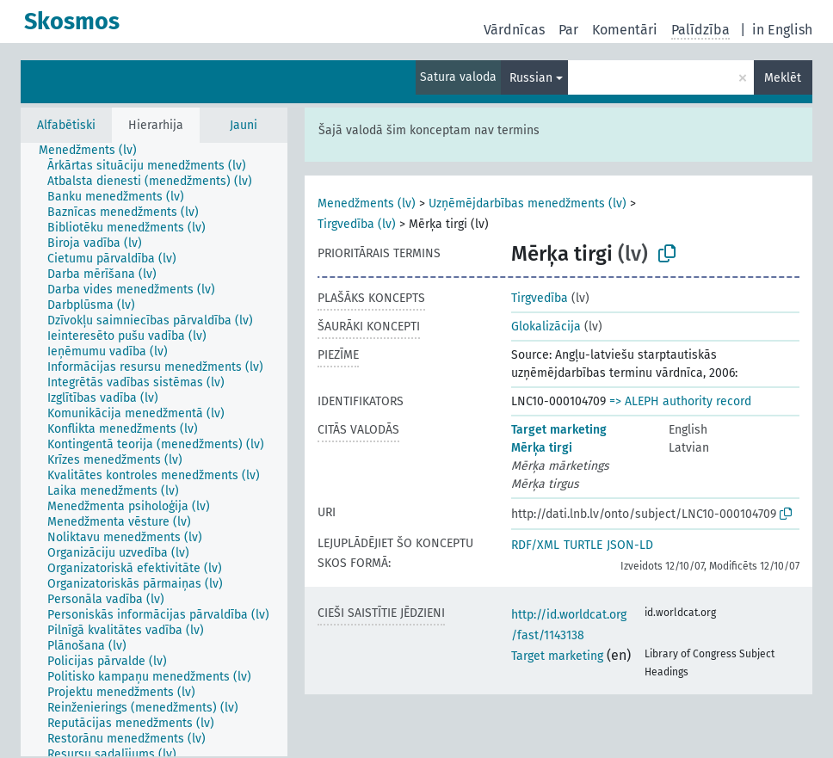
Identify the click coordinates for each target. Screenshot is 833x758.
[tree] (154, 449)
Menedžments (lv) (367, 203)
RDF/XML (535, 545)
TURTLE (583, 545)
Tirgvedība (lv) (357, 224)
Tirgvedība (539, 298)
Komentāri (624, 30)
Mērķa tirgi (541, 448)
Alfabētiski (66, 125)
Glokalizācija (546, 326)
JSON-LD (630, 545)
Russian (530, 78)
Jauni (243, 125)
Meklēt (782, 78)
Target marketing (559, 429)
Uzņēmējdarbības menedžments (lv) (527, 203)
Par (568, 30)
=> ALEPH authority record (680, 401)
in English (782, 30)
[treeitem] (95, 150)
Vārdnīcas (514, 30)
